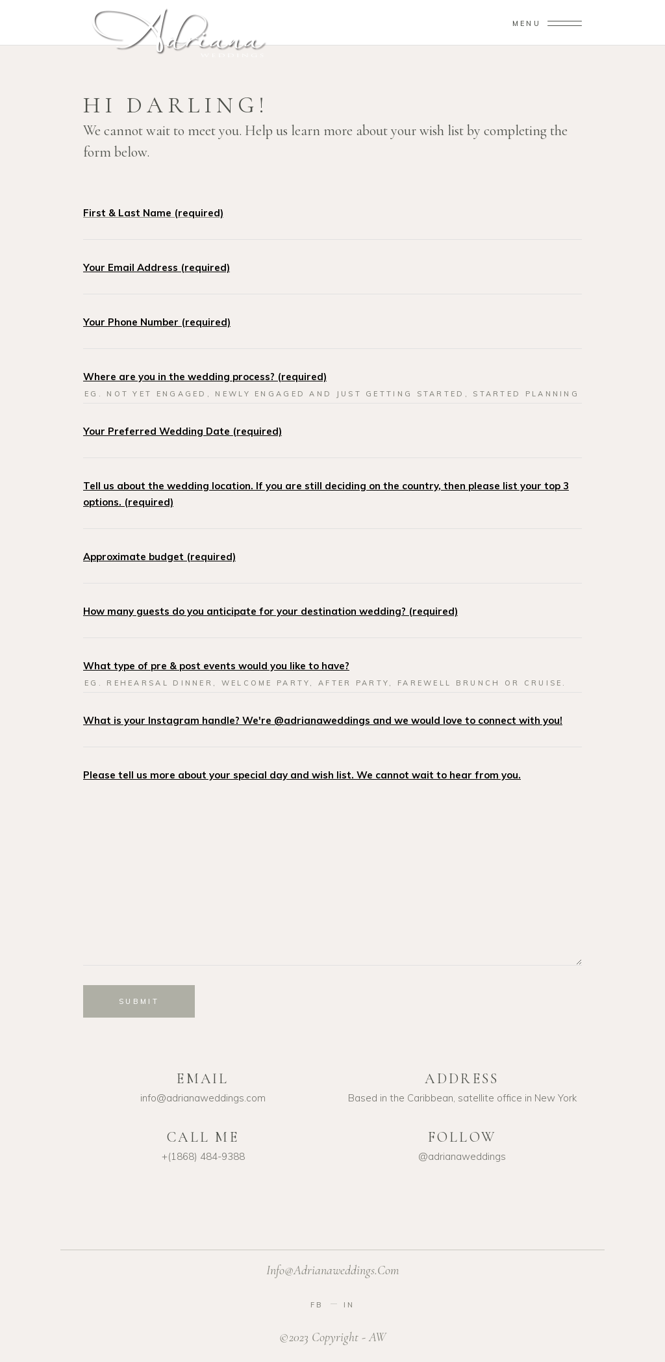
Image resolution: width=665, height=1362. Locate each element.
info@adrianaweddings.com (332, 1270)
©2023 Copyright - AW (332, 1337)
